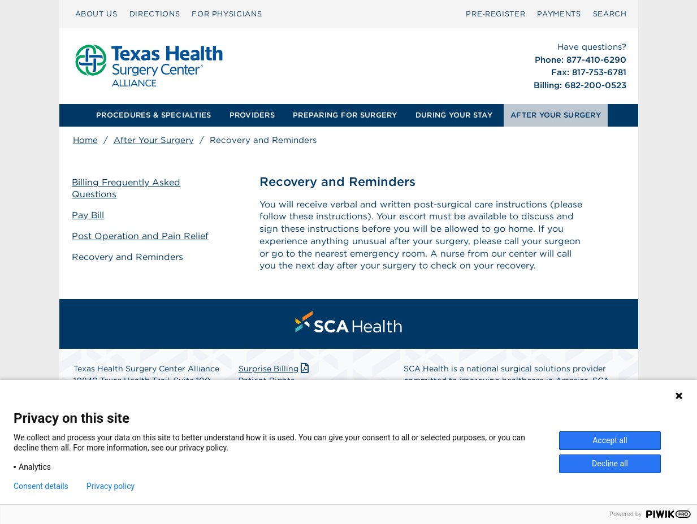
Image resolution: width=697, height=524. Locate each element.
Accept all (609, 440)
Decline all (610, 463)
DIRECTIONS (154, 14)
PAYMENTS (559, 14)
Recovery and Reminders (128, 256)
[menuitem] (96, 14)
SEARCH (610, 14)
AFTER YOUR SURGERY (555, 115)
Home (85, 140)
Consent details (41, 486)
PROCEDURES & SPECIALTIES (153, 115)
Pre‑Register (495, 14)
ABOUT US (96, 14)
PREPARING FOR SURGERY (345, 115)
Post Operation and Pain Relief (141, 236)
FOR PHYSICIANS (227, 14)
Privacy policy (110, 486)
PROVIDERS (252, 115)
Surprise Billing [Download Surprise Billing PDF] (275, 368)
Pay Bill (89, 215)
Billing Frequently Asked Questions (128, 188)
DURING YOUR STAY (453, 115)
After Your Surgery (154, 140)
